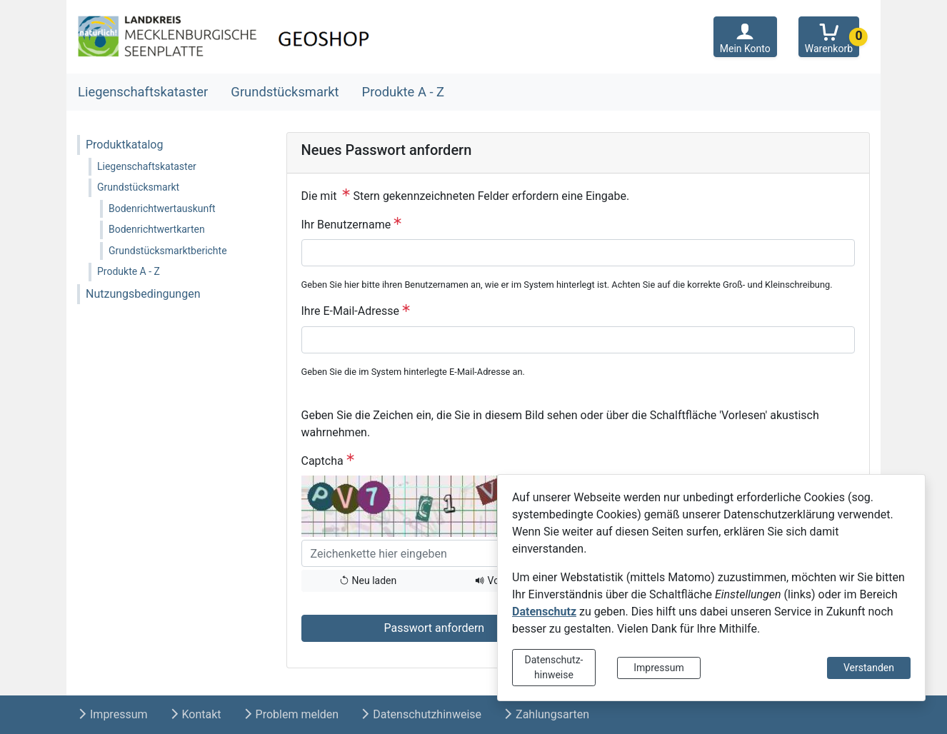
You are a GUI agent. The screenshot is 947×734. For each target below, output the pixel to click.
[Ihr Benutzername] (578, 252)
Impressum (658, 667)
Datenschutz (544, 611)
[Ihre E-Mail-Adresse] (578, 339)
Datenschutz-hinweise (554, 667)
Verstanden (868, 667)
